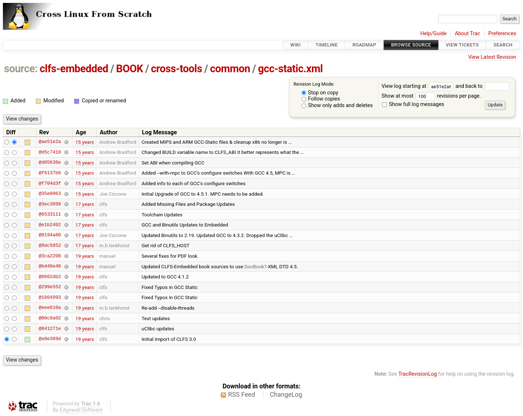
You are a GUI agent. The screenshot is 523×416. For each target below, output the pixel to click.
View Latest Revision (492, 57)
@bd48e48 (49, 266)
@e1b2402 (49, 224)
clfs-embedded (74, 68)
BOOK (129, 68)
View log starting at (418, 86)
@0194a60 (49, 235)
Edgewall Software (81, 410)
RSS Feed (241, 394)
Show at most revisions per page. (431, 96)
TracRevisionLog (417, 374)
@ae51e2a (49, 142)
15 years (84, 142)
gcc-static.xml (290, 68)
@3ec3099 (49, 204)
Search (503, 45)
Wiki (295, 45)
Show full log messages (413, 104)
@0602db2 (49, 276)
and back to (482, 86)
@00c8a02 (49, 318)
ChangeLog (286, 394)
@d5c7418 (49, 152)
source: (21, 68)
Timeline (327, 45)
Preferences (502, 33)
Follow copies (320, 99)
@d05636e (49, 162)
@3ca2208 (49, 256)
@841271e (49, 328)
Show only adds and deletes (337, 105)
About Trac (467, 33)
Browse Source (411, 45)
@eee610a (49, 308)
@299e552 (49, 287)
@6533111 (49, 214)
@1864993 (49, 297)
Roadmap (364, 45)
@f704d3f (49, 183)
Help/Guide (433, 33)
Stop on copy (319, 93)
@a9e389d (49, 339)
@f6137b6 (49, 173)
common (230, 68)
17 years (84, 204)
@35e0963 (49, 194)
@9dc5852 (49, 245)
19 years (84, 256)
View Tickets (462, 45)
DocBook (254, 266)
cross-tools (176, 68)
